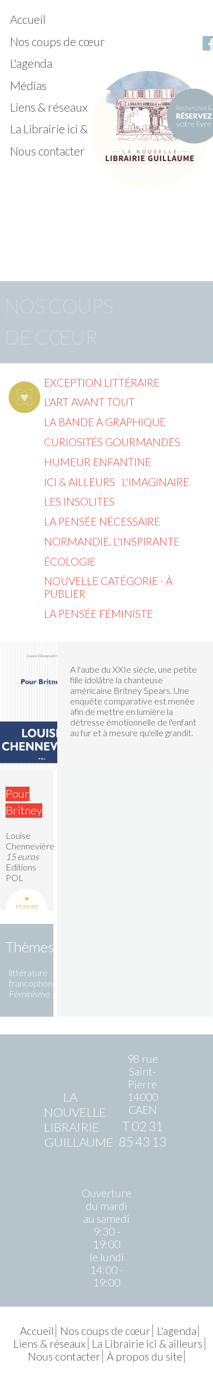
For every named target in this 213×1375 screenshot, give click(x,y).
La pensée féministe (98, 613)
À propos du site (144, 1356)
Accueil (28, 19)
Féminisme (29, 993)
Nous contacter (47, 151)
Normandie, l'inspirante (112, 541)
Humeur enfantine (97, 462)
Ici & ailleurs (79, 482)
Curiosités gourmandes (112, 442)
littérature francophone (33, 977)
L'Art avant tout (89, 402)
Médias (28, 85)
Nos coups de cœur (57, 41)
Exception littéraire (102, 382)
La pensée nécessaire (102, 521)
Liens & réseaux (49, 107)
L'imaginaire (155, 482)
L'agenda (31, 63)
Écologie (70, 561)
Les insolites (79, 501)
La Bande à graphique (105, 422)
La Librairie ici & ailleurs (68, 129)
